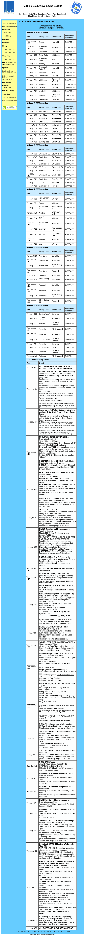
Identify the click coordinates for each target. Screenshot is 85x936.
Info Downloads (7, 71)
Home (15, 931)
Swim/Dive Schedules (37, 14)
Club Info (5, 39)
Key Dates (23, 14)
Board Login (5, 26)
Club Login (6, 23)
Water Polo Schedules (56, 14)
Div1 (5, 49)
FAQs (54, 16)
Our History (7, 36)
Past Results (6, 82)
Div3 (13, 49)
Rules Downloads (8, 76)
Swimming (6, 42)
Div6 (13, 52)
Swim (5, 87)
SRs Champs (6, 64)
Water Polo (6, 56)
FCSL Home (6, 29)
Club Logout (12, 23)
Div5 (9, 52)
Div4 (5, 52)
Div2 (9, 49)
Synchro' (5, 68)
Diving (4, 46)
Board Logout (13, 26)
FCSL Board (7, 32)
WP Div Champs (7, 63)
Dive (9, 87)
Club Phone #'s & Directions (39, 16)
